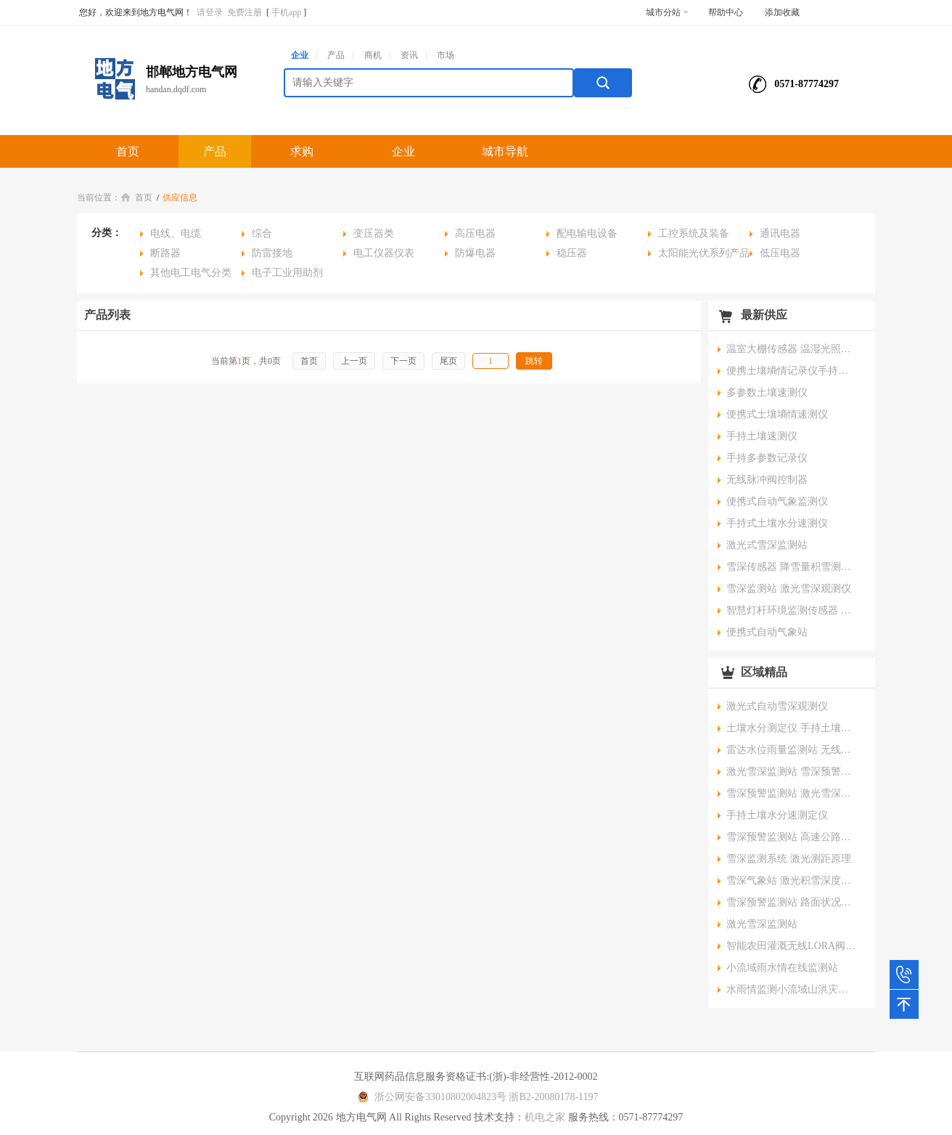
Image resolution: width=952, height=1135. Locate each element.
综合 (262, 233)
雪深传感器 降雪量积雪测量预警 (791, 566)
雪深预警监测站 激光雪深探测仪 (791, 793)
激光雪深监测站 (761, 924)
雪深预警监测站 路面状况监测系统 (791, 902)
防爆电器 (475, 253)
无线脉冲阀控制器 (767, 479)
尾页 (448, 361)
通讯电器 (780, 233)
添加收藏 (782, 12)
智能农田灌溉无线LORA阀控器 (791, 945)
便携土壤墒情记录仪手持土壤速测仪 (791, 370)
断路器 (165, 253)
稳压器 (572, 253)
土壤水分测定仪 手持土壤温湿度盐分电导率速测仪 (791, 728)
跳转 (534, 361)
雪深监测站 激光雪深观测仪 (788, 588)
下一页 (403, 361)
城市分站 (667, 12)
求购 (301, 151)
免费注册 (244, 12)
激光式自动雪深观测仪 (777, 706)
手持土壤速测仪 (761, 436)
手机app (286, 12)
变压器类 (373, 233)
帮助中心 (725, 12)
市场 (445, 55)
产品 (336, 55)
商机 (373, 55)
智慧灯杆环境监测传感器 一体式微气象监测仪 (791, 610)
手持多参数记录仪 (767, 457)
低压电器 (780, 253)
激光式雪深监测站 (767, 545)
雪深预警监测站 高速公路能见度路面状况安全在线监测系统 (791, 836)
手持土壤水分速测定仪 (777, 815)
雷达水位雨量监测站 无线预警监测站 (791, 749)
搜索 (603, 82)
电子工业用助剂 (287, 272)
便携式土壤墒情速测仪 (777, 414)
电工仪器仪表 (383, 253)
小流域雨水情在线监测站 (782, 967)
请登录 (210, 12)
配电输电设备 (587, 233)
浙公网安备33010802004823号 (429, 1096)
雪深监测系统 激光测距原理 (788, 858)
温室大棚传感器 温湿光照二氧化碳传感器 (791, 348)
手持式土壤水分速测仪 (777, 523)
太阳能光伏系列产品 (704, 253)
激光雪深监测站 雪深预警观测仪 (791, 771)
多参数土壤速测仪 (767, 392)
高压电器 (475, 233)
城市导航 (505, 151)
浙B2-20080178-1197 (553, 1096)
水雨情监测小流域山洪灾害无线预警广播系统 (791, 989)
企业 (299, 55)
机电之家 (545, 1117)
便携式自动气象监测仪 (777, 501)
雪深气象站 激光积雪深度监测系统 (791, 880)
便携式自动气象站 (767, 632)
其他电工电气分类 (190, 272)
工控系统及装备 (693, 233)
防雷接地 (272, 253)
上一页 (354, 361)
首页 (127, 151)
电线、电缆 (175, 233)
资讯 (409, 55)
